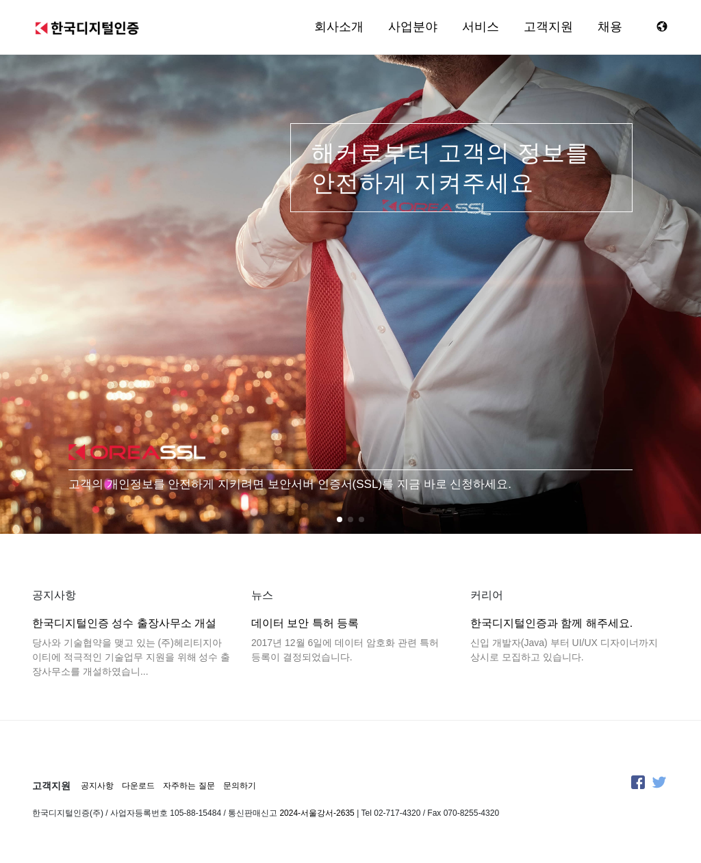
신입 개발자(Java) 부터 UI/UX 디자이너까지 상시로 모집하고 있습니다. (564, 649)
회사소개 (339, 27)
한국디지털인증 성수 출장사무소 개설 (124, 623)
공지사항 (97, 785)
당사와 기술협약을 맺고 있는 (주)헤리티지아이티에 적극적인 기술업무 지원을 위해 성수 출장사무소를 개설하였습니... (131, 657)
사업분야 (412, 27)
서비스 (480, 27)
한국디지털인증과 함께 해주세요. (551, 623)
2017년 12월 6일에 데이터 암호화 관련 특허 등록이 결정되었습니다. (345, 649)
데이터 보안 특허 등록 (305, 623)
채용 (610, 27)
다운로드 (138, 785)
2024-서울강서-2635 (316, 813)
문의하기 (239, 785)
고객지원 (548, 27)
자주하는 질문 (188, 785)
